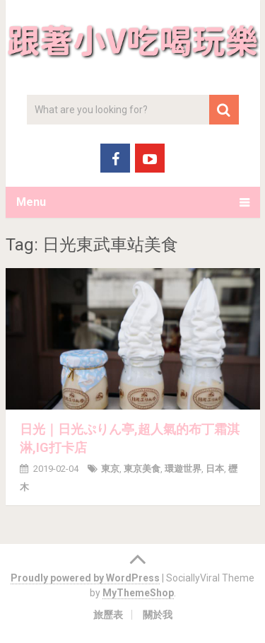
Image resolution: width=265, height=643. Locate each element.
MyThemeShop (138, 592)
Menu (31, 202)
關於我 (157, 614)
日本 (215, 468)
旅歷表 (108, 614)
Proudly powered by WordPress (85, 578)
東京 (110, 468)
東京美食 (142, 468)
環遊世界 (183, 468)
